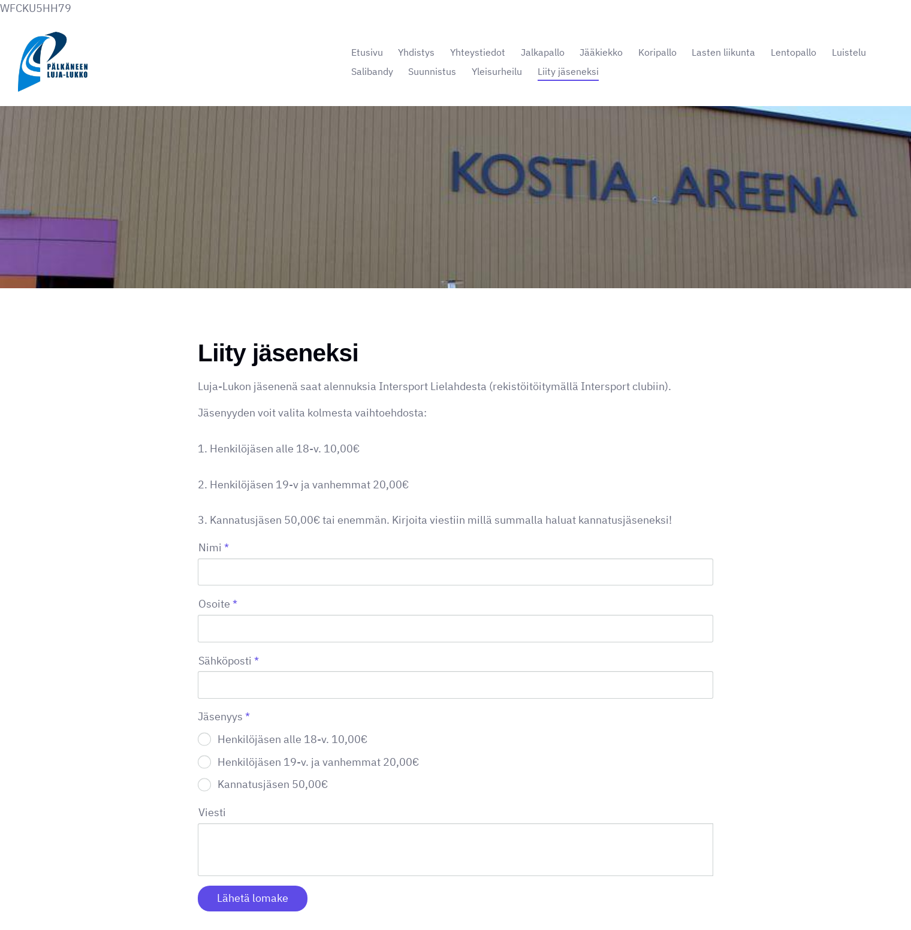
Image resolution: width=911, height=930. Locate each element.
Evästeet (561, 896)
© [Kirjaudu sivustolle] (202, 896)
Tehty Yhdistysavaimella (674, 895)
